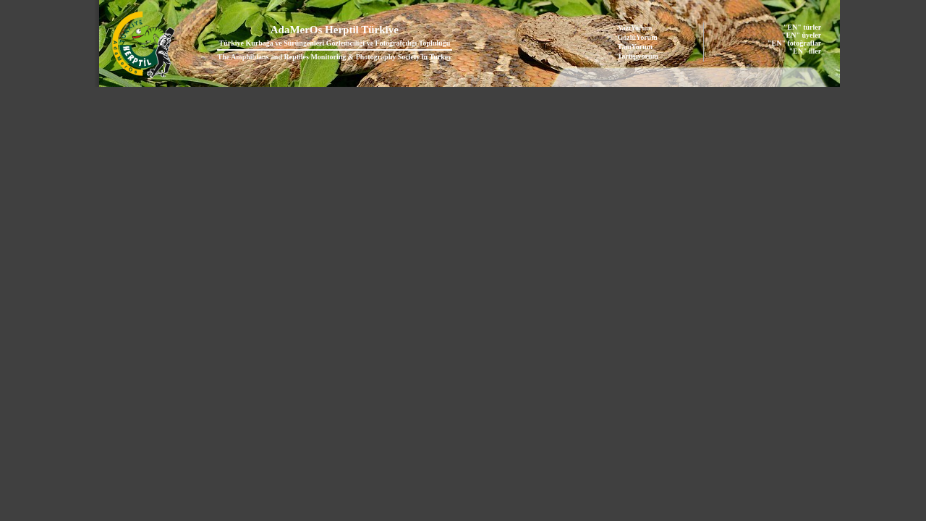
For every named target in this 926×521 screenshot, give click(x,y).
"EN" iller (805, 51)
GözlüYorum (638, 37)
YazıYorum (635, 28)
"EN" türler (802, 27)
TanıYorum (635, 47)
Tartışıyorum (638, 56)
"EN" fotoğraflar (794, 43)
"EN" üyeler (801, 35)
